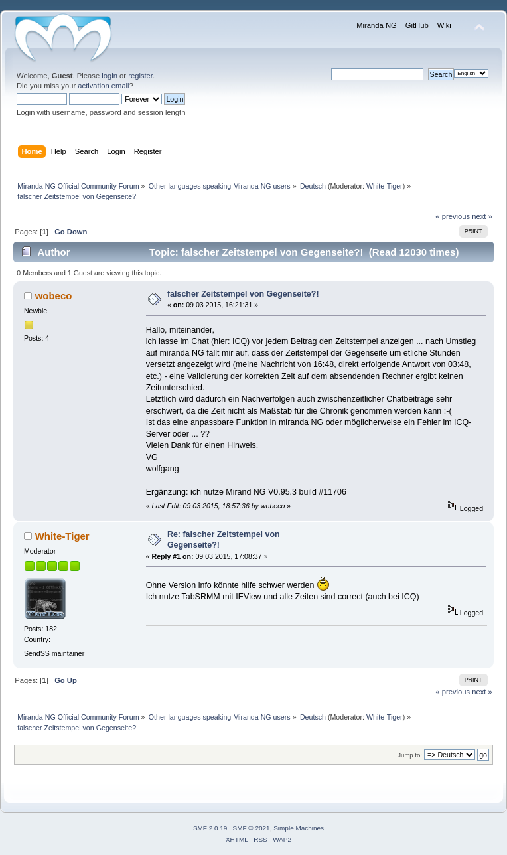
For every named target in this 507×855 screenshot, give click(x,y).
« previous (452, 216)
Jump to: (410, 755)
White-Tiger (384, 186)
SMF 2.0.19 (210, 828)
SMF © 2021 (251, 828)
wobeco (53, 295)
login (109, 76)
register (140, 76)
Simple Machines (298, 828)
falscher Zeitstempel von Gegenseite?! (243, 294)
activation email (103, 86)
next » (482, 216)
